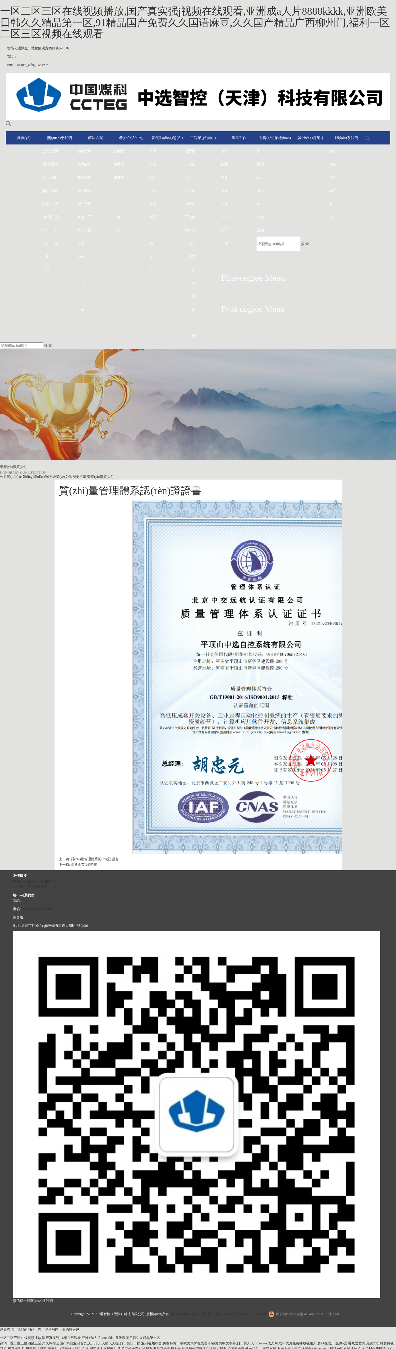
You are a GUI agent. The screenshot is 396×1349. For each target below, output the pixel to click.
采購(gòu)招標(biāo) (275, 138)
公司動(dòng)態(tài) (151, 217)
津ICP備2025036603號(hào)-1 (228, 1314)
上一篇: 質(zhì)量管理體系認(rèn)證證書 (89, 859)
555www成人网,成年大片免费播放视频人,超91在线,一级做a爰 (301, 1343)
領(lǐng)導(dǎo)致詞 (46, 210)
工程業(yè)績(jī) (203, 138)
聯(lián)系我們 (346, 138)
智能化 (115, 164)
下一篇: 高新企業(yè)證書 (78, 865)
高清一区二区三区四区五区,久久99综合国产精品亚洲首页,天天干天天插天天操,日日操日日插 (70, 1343)
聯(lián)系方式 (330, 190)
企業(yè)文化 (50, 184)
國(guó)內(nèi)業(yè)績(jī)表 (193, 243)
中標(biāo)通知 (262, 190)
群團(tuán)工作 (226, 197)
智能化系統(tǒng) (79, 204)
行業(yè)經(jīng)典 (190, 204)
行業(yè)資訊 (154, 184)
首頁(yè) (23, 138)
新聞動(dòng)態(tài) (167, 138)
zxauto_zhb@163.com (37, 909)
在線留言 (333, 171)
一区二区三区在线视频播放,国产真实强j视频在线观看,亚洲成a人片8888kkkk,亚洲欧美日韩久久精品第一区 (80, 1338)
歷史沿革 (53, 171)
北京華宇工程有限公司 (30, 887)
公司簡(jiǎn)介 (43, 190)
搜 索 (305, 244)
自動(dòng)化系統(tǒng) (82, 230)
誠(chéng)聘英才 (311, 138)
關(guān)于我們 (59, 138)
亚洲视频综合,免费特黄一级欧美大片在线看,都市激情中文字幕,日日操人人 (197, 1343)
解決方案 (95, 138)
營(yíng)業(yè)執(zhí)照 (188, 1314)
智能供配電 (86, 177)
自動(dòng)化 (118, 190)
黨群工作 (239, 138)
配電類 (122, 164)
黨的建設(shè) (222, 190)
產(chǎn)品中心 (131, 138)
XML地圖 (258, 1314)
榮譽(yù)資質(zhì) (57, 204)
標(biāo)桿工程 (187, 190)
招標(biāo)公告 (258, 190)
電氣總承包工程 (89, 190)
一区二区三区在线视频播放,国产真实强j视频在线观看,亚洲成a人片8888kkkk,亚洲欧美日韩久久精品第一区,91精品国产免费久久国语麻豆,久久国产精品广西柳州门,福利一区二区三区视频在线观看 (195, 22)
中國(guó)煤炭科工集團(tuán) (34, 881)
